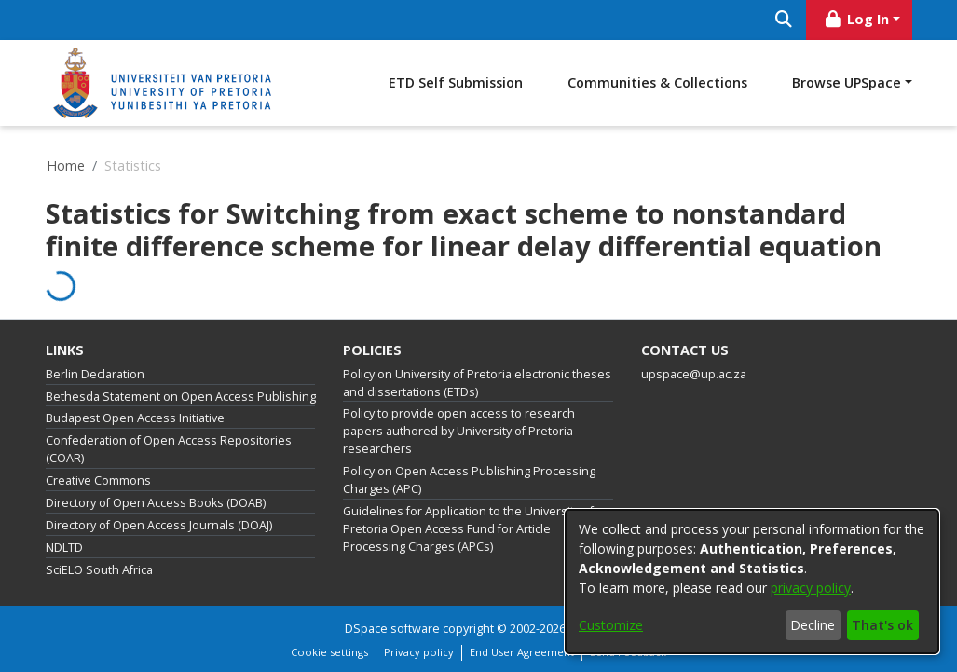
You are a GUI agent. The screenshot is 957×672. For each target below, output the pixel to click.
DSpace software (392, 629)
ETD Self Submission (456, 82)
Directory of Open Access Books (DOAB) (156, 503)
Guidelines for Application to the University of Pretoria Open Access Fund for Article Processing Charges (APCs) (468, 529)
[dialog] (752, 581)
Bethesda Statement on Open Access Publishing (181, 397)
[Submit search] (784, 20)
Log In (855, 19)
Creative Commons (98, 480)
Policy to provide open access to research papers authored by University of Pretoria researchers (459, 431)
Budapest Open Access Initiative (135, 418)
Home (66, 165)
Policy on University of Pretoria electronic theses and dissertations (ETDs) (477, 383)
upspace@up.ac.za (693, 374)
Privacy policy (419, 652)
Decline (812, 625)
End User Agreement (522, 652)
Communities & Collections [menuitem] (657, 82)
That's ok (882, 625)
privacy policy (811, 588)
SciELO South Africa (99, 570)
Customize (611, 625)
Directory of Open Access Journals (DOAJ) (159, 525)
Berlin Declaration (95, 374)
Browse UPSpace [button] (846, 82)
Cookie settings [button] (329, 652)
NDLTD (64, 547)
